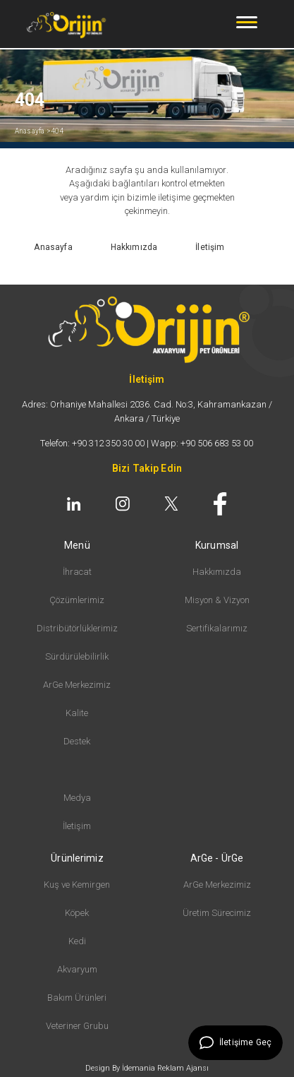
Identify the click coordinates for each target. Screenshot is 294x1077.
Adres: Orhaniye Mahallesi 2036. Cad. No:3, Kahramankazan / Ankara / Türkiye (147, 411)
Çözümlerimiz (76, 600)
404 (57, 131)
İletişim (77, 826)
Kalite (77, 713)
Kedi (77, 941)
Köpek (77, 913)
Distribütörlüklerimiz (77, 628)
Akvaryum (77, 969)
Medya (77, 797)
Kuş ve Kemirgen (77, 884)
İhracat (77, 571)
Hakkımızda (216, 571)
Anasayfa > (33, 131)
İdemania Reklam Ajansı (165, 1068)
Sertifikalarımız (216, 628)
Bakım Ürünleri (76, 997)
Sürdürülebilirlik (77, 656)
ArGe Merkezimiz (77, 684)
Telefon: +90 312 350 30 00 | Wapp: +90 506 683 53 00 (146, 443)
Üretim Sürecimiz (217, 913)
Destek (76, 741)
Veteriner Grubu (77, 1026)
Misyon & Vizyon (217, 600)
